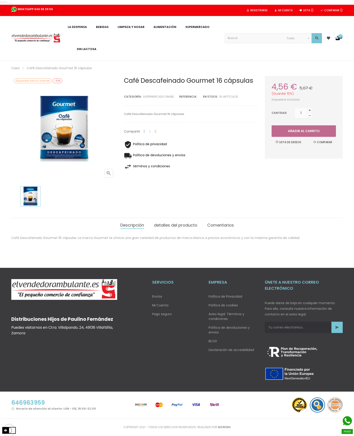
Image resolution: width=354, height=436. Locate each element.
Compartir (144, 131)
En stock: (210, 97)
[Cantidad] (301, 113)
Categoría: (133, 97)
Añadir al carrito (304, 131)
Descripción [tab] (132, 225)
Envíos (157, 296)
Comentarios (220, 225)
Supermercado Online (158, 97)
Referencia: (188, 97)
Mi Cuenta (160, 305)
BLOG (213, 341)
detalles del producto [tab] (175, 225)
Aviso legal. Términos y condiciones (226, 316)
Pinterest (155, 131)
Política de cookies (223, 305)
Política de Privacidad (225, 296)
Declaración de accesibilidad (231, 350)
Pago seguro (162, 314)
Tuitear (150, 131)
